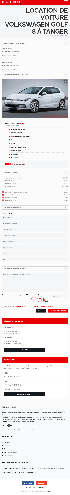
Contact (6, 449)
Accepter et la (29, 307)
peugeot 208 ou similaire (10, 468)
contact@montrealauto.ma (12, 389)
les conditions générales (20, 307)
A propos (7, 442)
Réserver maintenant (58, 310)
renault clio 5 (33, 468)
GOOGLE (41, 483)
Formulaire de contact (24, 394)
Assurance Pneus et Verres (36, 195)
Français (28, 487)
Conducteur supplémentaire (36, 178)
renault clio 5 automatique (47, 468)
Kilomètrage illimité (36, 200)
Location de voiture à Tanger (49, 430)
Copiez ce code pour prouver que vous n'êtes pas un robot (20, 295)
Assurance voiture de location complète (36, 192)
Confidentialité (8, 455)
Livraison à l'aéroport (36, 197)
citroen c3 (23, 468)
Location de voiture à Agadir (10, 430)
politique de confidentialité (43, 307)
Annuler (41, 310)
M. (5, 213)
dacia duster (7, 472)
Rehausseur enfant (36, 183)
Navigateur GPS (36, 181)
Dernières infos (8, 446)
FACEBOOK (28, 483)
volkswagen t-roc (32, 472)
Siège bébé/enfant (36, 186)
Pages (57, 36)
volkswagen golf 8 (19, 472)
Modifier (25, 350)
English (35, 487)
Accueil (51, 36)
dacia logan (61, 468)
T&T (49, 491)
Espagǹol (41, 487)
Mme (10, 213)
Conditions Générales (10, 452)
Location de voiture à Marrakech (29, 430)
